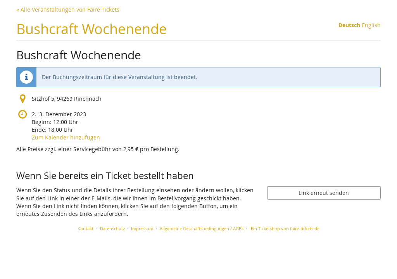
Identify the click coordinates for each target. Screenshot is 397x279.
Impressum (142, 228)
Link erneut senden (324, 192)
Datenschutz (112, 228)
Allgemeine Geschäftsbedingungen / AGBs (201, 228)
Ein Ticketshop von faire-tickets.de (285, 228)
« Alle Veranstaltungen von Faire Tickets (67, 9)
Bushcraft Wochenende (91, 28)
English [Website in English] (371, 25)
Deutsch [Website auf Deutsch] (349, 25)
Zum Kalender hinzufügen (66, 137)
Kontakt (85, 228)
